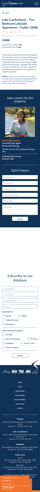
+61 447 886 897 (24, 462)
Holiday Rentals (20, 399)
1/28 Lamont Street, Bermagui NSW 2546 (20, 467)
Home (20, 382)
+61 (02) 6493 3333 (25, 469)
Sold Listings (20, 395)
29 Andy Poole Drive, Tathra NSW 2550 (20, 460)
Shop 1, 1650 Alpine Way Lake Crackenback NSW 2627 (20, 436)
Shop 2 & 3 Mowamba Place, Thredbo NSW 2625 (20, 423)
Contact (20, 408)
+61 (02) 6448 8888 (25, 449)
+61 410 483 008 (24, 439)
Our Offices (20, 404)
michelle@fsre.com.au (11, 156)
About (20, 387)
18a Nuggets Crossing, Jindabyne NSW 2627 (20, 447)
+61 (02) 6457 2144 (24, 426)
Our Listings (20, 391)
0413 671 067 (7, 489)
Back (7, 12)
